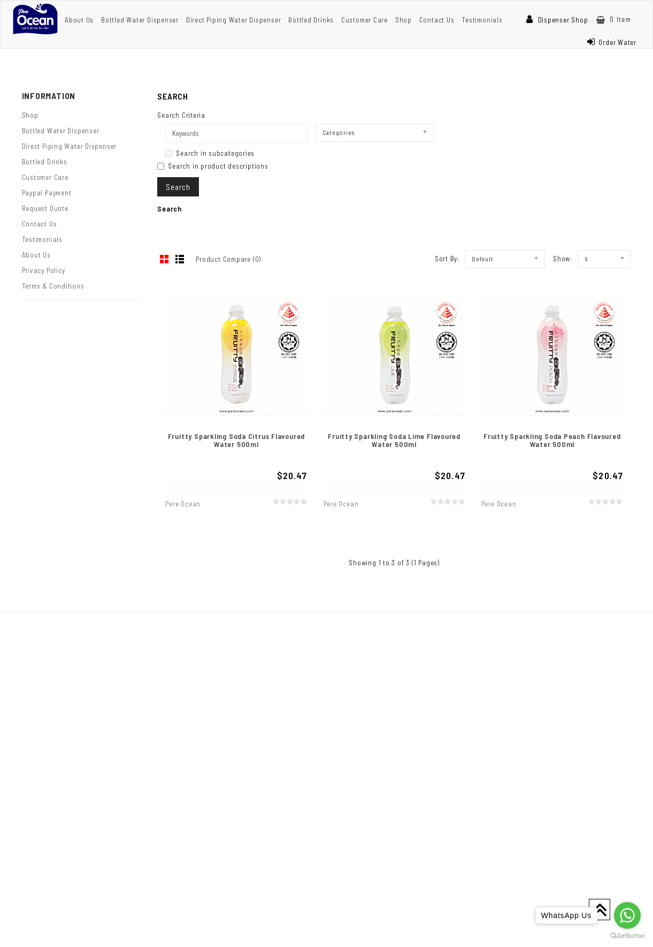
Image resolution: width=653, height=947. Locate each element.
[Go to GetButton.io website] (627, 936)
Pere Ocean (183, 503)
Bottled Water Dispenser (140, 20)
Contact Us (437, 20)
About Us (79, 20)
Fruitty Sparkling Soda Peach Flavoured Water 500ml (552, 440)
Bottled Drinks (311, 20)
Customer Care (364, 20)
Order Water (611, 42)
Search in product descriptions (212, 166)
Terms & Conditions (53, 286)
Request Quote (45, 208)
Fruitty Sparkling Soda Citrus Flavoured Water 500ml (236, 440)
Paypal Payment (47, 192)
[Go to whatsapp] (627, 915)
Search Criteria (181, 115)
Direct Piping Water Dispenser (233, 20)
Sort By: (447, 258)
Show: (562, 258)
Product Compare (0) (228, 259)
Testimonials (482, 20)
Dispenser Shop (557, 20)
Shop (403, 20)
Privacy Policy (43, 270)
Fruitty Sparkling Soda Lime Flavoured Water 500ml (394, 440)
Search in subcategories (210, 153)
